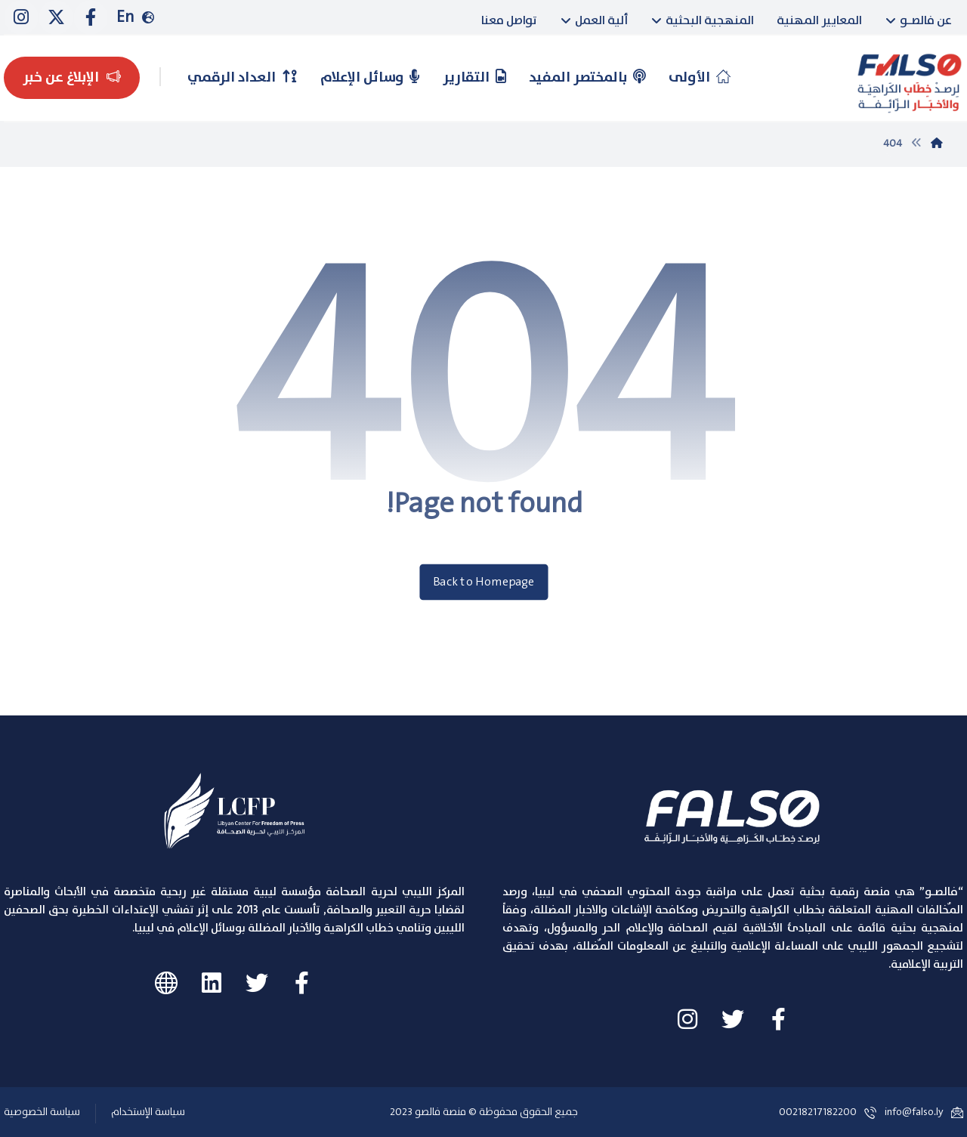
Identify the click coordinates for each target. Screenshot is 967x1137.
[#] (302, 983)
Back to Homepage (483, 582)
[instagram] (21, 17)
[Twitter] (56, 17)
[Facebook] (90, 17)
